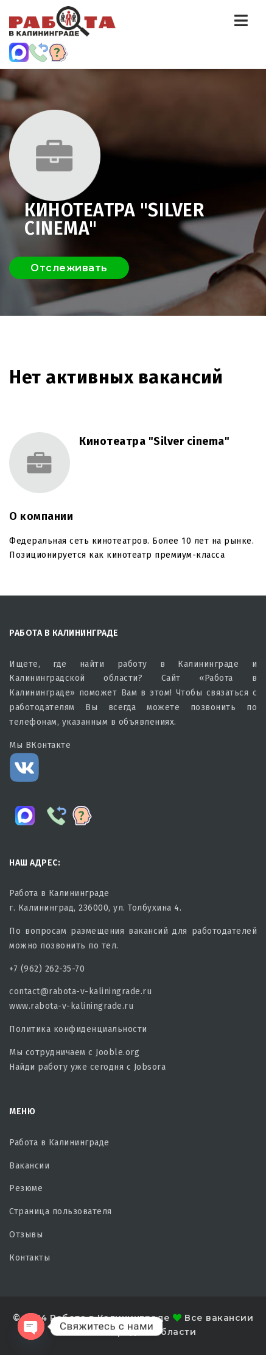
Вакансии (29, 1166)
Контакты (29, 1258)
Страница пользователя (60, 1211)
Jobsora (150, 1067)
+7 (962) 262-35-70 (47, 969)
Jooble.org (117, 1052)
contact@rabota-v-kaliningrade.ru (80, 991)
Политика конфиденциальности (78, 1029)
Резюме (26, 1188)
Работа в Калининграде (59, 1142)
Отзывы (26, 1234)
